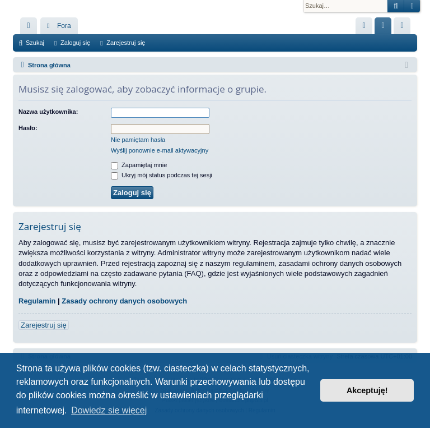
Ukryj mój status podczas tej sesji (161, 175)
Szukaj (35, 42)
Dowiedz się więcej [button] (109, 410)
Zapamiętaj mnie (139, 165)
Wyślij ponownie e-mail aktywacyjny (159, 150)
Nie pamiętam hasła (138, 139)
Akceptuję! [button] (367, 390)
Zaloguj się (75, 42)
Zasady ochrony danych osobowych (124, 301)
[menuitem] (364, 25)
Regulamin (36, 301)
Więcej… (31, 28)
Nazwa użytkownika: (48, 111)
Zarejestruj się (125, 42)
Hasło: (28, 128)
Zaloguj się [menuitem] (385, 28)
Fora (64, 26)
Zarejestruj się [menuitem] (404, 28)
